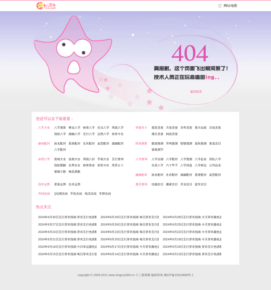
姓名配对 (60, 143)
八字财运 (201, 165)
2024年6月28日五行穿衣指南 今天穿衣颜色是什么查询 (198, 217)
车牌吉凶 (105, 193)
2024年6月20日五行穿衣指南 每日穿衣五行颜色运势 (134, 239)
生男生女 (74, 165)
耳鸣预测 (172, 143)
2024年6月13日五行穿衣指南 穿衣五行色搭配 (193, 254)
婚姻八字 (74, 134)
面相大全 (60, 159)
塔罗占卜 (118, 165)
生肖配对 (89, 143)
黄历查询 (141, 184)
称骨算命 (89, 165)
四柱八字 (215, 159)
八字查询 (141, 159)
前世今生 (118, 134)
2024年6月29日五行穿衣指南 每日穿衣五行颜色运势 (134, 217)
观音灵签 (157, 127)
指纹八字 (60, 134)
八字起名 (201, 159)
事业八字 (74, 127)
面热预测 (201, 143)
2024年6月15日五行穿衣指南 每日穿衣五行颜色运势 (72, 254)
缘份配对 (44, 143)
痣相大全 (74, 159)
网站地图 (230, 5)
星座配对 (74, 143)
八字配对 (60, 149)
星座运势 (60, 184)
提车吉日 (201, 184)
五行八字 (89, 134)
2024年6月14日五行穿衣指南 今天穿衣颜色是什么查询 (136, 254)
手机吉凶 (76, 193)
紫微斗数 (60, 171)
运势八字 (103, 134)
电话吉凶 (91, 193)
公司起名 (215, 165)
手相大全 (103, 159)
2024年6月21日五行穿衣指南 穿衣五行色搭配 (68, 239)
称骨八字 (89, 127)
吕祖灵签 (215, 127)
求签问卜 (141, 127)
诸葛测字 (157, 149)
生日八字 (103, 127)
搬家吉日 (172, 184)
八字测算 (60, 127)
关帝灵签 (186, 127)
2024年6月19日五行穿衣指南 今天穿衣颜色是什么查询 (198, 239)
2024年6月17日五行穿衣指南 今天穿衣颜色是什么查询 (136, 246)
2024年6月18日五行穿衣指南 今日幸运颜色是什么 (71, 246)
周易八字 (118, 127)
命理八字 (44, 159)
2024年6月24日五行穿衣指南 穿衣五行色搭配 (68, 232)
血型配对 (103, 143)
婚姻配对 (118, 143)
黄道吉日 (215, 143)
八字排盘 (186, 165)
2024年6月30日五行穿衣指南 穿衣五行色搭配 (68, 217)
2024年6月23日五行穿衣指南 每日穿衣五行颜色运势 (134, 232)
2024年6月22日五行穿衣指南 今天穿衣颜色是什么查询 (198, 232)
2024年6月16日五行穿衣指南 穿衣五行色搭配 (193, 246)
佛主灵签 (157, 134)
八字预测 (186, 159)
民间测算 (141, 143)
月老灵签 (172, 127)
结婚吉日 (157, 184)
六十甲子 (172, 165)
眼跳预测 (157, 143)
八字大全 (44, 127)
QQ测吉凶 (61, 193)
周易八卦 (89, 159)
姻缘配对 (141, 174)
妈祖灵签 (172, 134)
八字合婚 (157, 159)
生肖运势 (74, 184)
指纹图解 (60, 165)
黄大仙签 (201, 127)
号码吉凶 (44, 193)
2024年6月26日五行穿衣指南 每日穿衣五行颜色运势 (134, 224)
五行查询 (118, 159)
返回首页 (196, 91)
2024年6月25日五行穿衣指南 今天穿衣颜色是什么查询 (198, 224)
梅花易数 (74, 171)
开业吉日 (186, 184)
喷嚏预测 (186, 143)
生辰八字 (157, 165)
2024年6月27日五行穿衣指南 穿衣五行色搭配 (68, 224)
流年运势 (44, 184)
